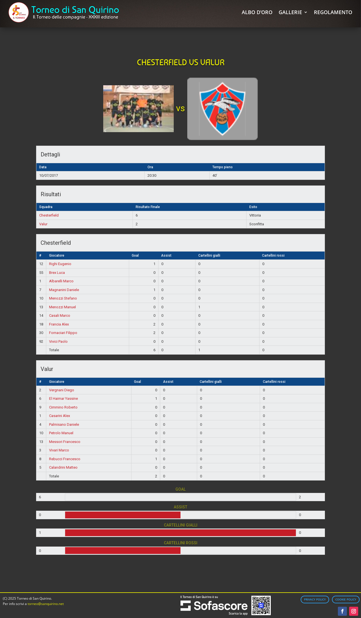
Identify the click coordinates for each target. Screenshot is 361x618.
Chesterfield (49, 215)
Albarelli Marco (61, 281)
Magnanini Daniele (64, 290)
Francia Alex (59, 324)
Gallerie (290, 12)
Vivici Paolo (58, 341)
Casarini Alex (59, 416)
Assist (166, 255)
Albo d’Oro (257, 12)
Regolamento (333, 12)
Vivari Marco (59, 450)
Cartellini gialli (209, 255)
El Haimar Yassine (63, 398)
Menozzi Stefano (63, 298)
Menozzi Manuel (62, 307)
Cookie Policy (345, 599)
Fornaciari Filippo (63, 333)
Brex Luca (57, 272)
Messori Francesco (64, 442)
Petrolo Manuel (61, 433)
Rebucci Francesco (64, 459)
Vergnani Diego (61, 390)
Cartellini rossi (273, 255)
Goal (135, 255)
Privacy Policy (315, 599)
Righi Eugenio (60, 264)
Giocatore (56, 255)
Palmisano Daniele (64, 424)
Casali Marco (59, 315)
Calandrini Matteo (63, 467)
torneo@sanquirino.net (46, 603)
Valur (43, 224)
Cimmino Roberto (63, 407)
